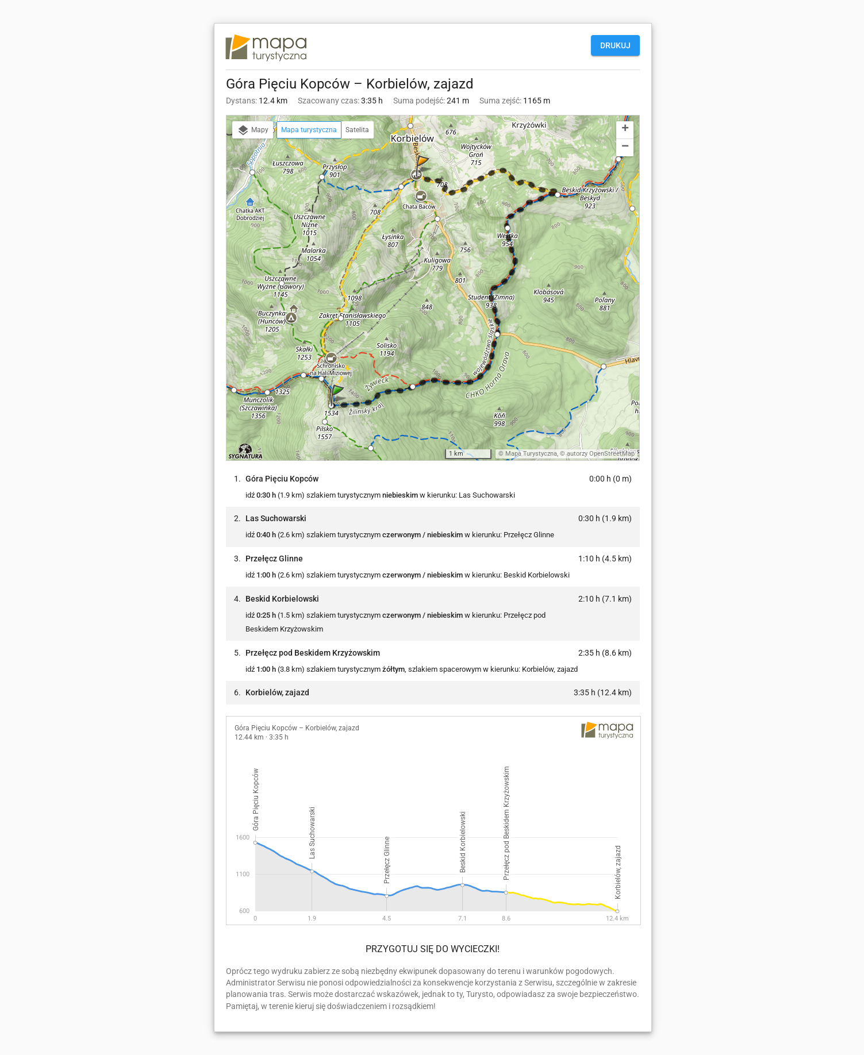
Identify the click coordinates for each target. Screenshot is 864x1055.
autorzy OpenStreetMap (601, 453)
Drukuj (615, 45)
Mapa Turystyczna (531, 453)
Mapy (252, 130)
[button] (339, 406)
